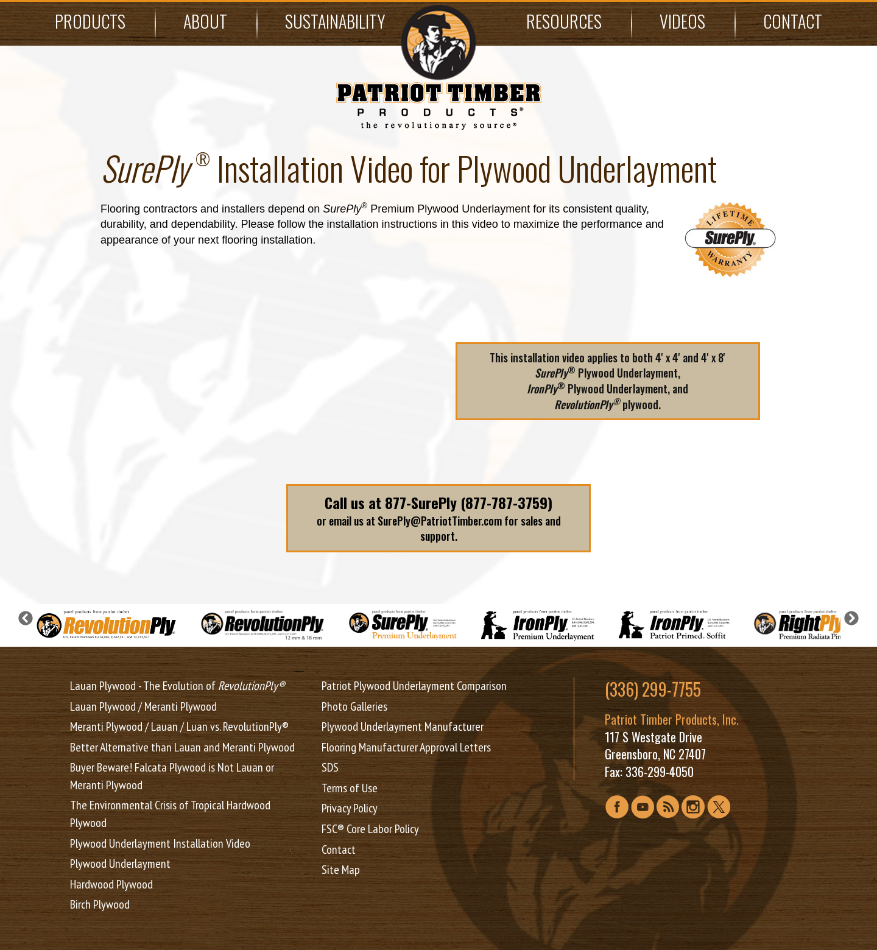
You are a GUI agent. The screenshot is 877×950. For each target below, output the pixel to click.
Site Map (341, 870)
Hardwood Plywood (111, 884)
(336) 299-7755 (653, 689)
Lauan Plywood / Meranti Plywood (143, 706)
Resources (564, 21)
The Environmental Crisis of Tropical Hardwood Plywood (170, 814)
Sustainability (335, 21)
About (205, 21)
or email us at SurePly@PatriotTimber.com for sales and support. (438, 517)
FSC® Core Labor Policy (370, 829)
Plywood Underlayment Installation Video (160, 843)
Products (90, 21)
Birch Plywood (100, 904)
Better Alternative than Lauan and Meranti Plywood (182, 747)
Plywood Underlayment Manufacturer (403, 726)
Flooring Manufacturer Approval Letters (406, 747)
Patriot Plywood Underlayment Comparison (414, 686)
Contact (792, 21)
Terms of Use (350, 788)
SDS (330, 767)
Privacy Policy (350, 808)
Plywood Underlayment (120, 863)
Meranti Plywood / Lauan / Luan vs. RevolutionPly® (179, 726)
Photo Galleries (354, 706)
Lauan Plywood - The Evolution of (177, 686)
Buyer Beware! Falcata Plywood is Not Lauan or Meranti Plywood (172, 776)
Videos (682, 21)
